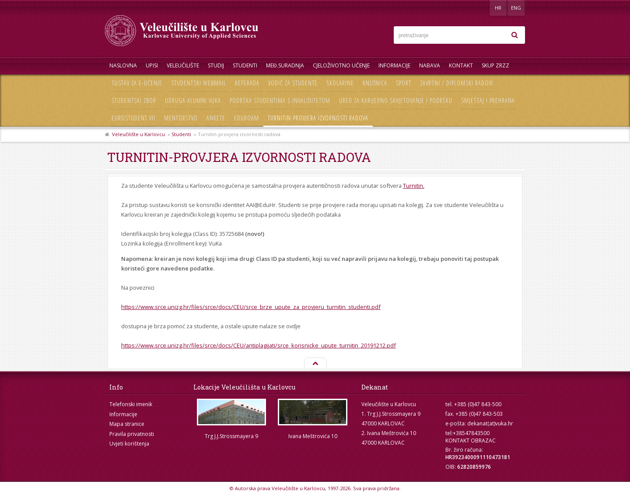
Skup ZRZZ (495, 65)
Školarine (340, 83)
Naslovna (123, 65)
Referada (247, 83)
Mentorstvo (181, 118)
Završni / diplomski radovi (456, 83)
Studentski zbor (134, 100)
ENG (516, 7)
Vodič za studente (293, 83)
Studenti (245, 65)
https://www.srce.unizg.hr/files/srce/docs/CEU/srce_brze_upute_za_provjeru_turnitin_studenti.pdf (251, 307)
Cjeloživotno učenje (341, 65)
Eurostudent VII (133, 118)
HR (498, 7)
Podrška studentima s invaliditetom (280, 100)
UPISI (152, 65)
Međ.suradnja (285, 65)
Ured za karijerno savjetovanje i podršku (395, 100)
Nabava (429, 65)
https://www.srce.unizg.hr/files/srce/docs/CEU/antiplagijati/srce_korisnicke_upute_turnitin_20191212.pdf (258, 345)
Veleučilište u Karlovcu (138, 134)
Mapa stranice (126, 424)
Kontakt (461, 65)
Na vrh (315, 364)
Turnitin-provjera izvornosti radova (318, 118)
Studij (216, 65)
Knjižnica (375, 83)
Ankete (215, 118)
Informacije (394, 65)
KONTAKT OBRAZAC (470, 440)
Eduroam (246, 118)
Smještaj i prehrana (488, 100)
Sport (403, 83)
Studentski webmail (198, 83)
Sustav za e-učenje (137, 83)
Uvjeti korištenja (129, 443)
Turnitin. (413, 186)
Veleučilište (183, 65)
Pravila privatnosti (131, 434)
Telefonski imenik (130, 404)
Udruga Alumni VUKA (193, 100)
